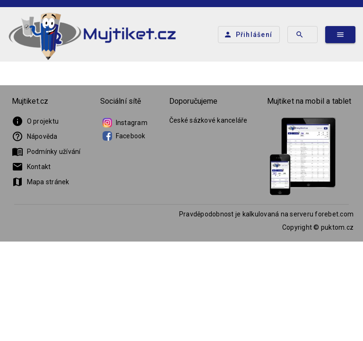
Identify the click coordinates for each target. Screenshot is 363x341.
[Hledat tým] (302, 34)
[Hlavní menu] (340, 34)
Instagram (125, 122)
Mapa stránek (40, 182)
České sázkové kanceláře (208, 120)
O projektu (35, 121)
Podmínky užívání (46, 151)
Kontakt (31, 166)
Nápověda (35, 136)
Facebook (124, 136)
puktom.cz (337, 227)
